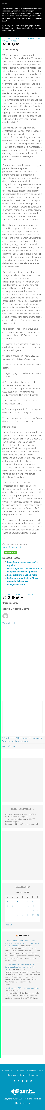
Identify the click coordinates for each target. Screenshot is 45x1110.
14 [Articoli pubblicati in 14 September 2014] (38, 906)
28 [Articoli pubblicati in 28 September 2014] (38, 915)
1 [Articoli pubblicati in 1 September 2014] (7, 902)
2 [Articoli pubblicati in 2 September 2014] (12, 902)
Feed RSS (23, 935)
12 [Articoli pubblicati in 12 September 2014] (28, 906)
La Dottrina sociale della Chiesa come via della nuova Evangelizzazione (23, 581)
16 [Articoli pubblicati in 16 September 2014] (12, 910)
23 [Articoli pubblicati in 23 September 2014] (12, 915)
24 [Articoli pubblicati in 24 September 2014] (17, 915)
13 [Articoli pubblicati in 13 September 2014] (33, 906)
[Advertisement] (22, 719)
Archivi (14, 41)
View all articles (9, 623)
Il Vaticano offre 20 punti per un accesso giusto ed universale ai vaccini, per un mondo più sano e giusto (22, 943)
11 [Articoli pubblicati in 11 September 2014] (23, 906)
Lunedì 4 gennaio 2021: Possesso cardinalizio (22, 988)
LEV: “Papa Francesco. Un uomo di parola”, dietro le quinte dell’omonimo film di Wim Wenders (21, 967)
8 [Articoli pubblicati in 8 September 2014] (7, 906)
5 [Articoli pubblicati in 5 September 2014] (27, 902)
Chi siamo (5, 1071)
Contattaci (33, 1075)
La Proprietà (31, 1071)
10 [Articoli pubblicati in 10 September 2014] (17, 906)
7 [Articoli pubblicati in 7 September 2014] (37, 902)
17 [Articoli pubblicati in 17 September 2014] (17, 910)
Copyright (24, 1075)
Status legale (12, 1075)
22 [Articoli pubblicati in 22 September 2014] (7, 915)
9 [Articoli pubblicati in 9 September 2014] (12, 906)
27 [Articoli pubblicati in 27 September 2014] (33, 915)
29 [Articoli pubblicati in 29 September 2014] (7, 919)
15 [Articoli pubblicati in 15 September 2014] (7, 910)
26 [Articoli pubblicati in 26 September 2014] (28, 915)
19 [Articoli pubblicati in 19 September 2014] (28, 910)
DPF (12, 1071)
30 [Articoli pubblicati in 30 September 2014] (12, 919)
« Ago (7, 925)
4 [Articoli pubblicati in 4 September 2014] (22, 902)
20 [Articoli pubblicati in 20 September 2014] (33, 910)
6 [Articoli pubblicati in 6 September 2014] (32, 902)
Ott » (11, 925)
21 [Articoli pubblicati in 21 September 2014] (38, 910)
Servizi (40, 1071)
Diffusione (20, 1071)
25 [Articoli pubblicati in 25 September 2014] (23, 915)
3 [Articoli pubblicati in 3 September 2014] (17, 902)
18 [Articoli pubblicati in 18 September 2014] (23, 910)
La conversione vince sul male (22, 575)
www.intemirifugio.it (11, 547)
